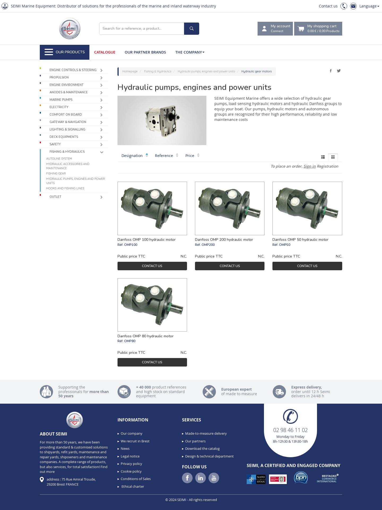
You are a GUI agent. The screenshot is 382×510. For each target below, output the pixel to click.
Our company (131, 433)
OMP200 (208, 245)
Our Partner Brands (145, 52)
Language (369, 5)
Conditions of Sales (136, 478)
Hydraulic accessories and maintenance (67, 166)
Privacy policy (131, 463)
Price (192, 155)
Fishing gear (56, 173)
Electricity (59, 107)
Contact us (328, 5)
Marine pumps (61, 100)
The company (190, 52)
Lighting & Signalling (67, 130)
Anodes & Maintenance (69, 92)
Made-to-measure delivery (206, 433)
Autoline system (59, 158)
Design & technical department (209, 456)
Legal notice (130, 456)
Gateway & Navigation (68, 122)
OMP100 (130, 245)
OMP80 (129, 341)
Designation (134, 155)
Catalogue (104, 52)
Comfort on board (66, 115)
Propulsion (59, 78)
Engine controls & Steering (73, 70)
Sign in (309, 166)
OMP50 (284, 245)
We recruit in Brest (135, 441)
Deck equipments (64, 137)
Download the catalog (202, 448)
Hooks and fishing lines (65, 188)
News (125, 448)
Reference (166, 155)
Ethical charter (132, 486)
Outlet (55, 197)
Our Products (65, 52)
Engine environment (67, 85)
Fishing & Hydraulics (67, 152)
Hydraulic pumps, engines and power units (75, 181)
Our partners (195, 441)
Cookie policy (131, 471)
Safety (55, 144)
